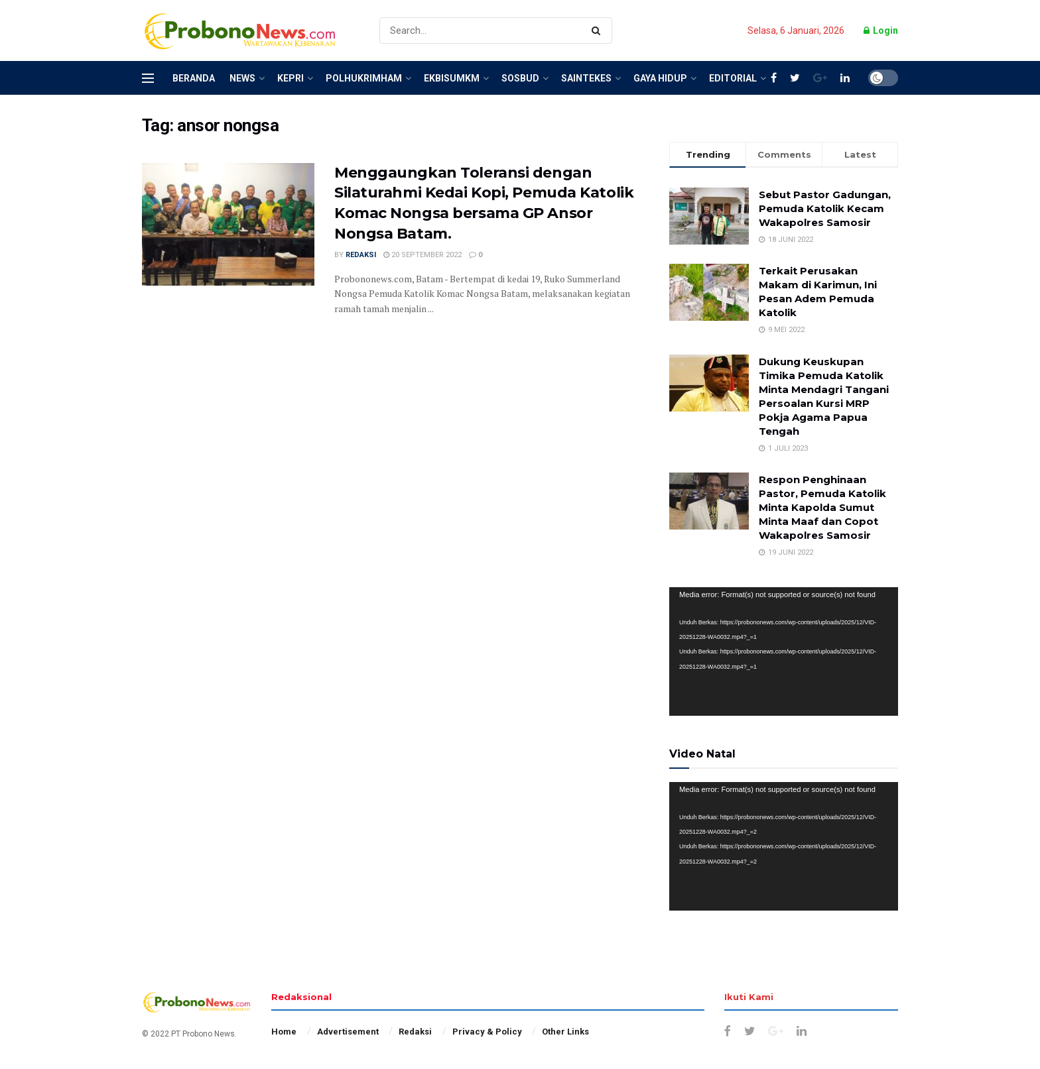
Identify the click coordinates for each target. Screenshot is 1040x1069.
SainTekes (586, 78)
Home (283, 1032)
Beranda (193, 78)
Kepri (290, 78)
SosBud (520, 78)
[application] (783, 651)
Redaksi (361, 255)
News (242, 78)
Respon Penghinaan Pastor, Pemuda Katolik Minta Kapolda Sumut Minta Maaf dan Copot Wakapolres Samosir (822, 507)
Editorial (733, 78)
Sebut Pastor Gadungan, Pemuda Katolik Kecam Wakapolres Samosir (825, 208)
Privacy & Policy (487, 1032)
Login (881, 30)
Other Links (565, 1032)
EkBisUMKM (452, 78)
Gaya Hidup (660, 78)
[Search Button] (598, 30)
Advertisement (348, 1032)
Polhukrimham (364, 78)
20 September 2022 (422, 255)
